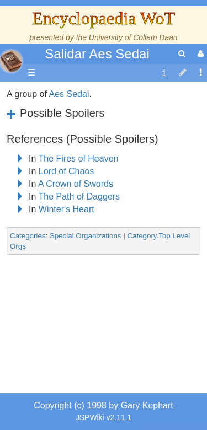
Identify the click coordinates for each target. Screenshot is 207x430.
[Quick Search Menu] (182, 53)
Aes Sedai (69, 94)
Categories (27, 236)
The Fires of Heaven (79, 158)
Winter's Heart (66, 209)
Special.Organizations (85, 236)
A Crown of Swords (75, 184)
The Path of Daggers (79, 196)
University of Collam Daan (133, 37)
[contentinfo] (164, 73)
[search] (182, 53)
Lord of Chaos (66, 171)
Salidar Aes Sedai (97, 53)
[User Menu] (199, 53)
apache (11, 61)
